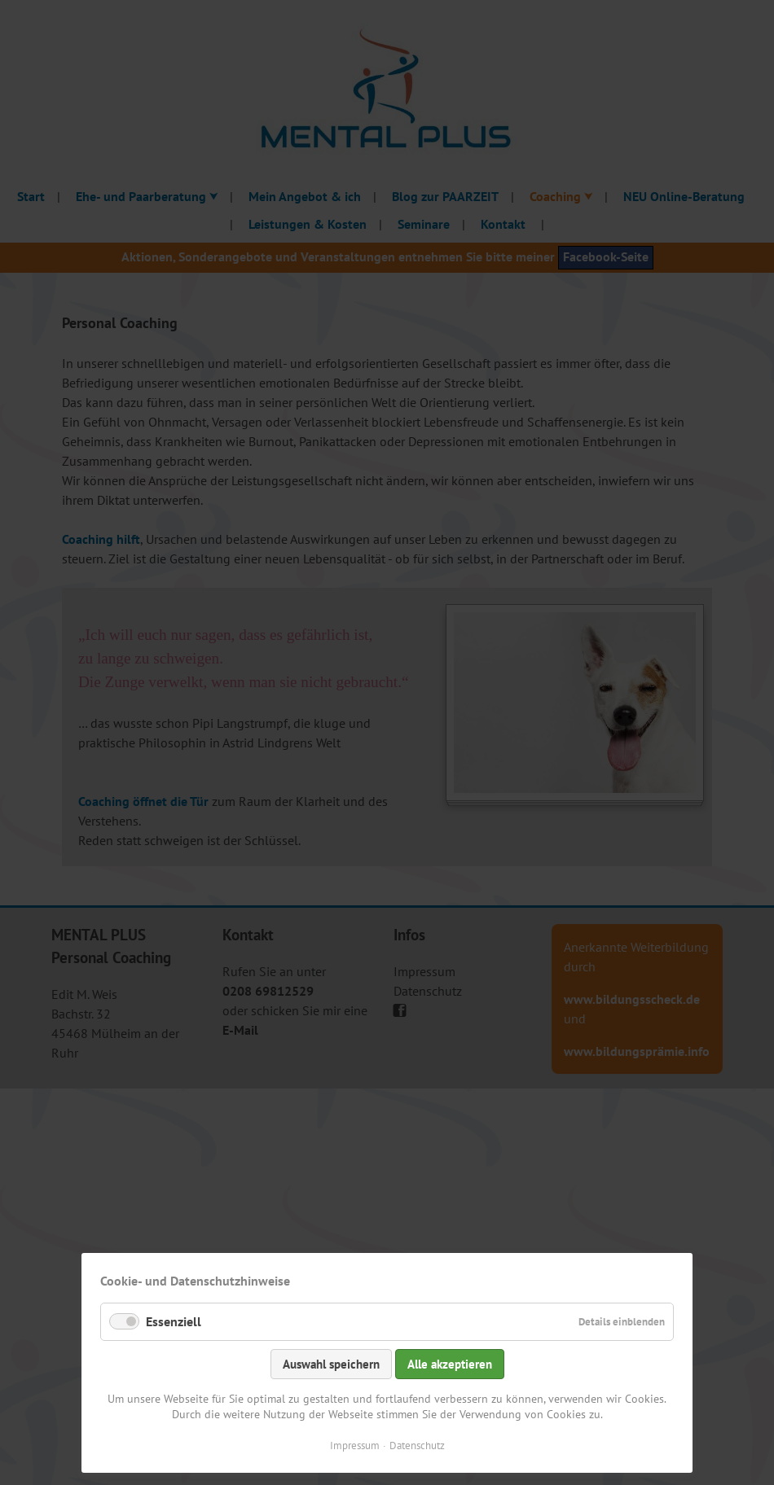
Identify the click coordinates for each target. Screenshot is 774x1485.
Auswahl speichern (331, 1364)
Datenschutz (417, 1445)
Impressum (355, 1445)
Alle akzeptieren (449, 1364)
